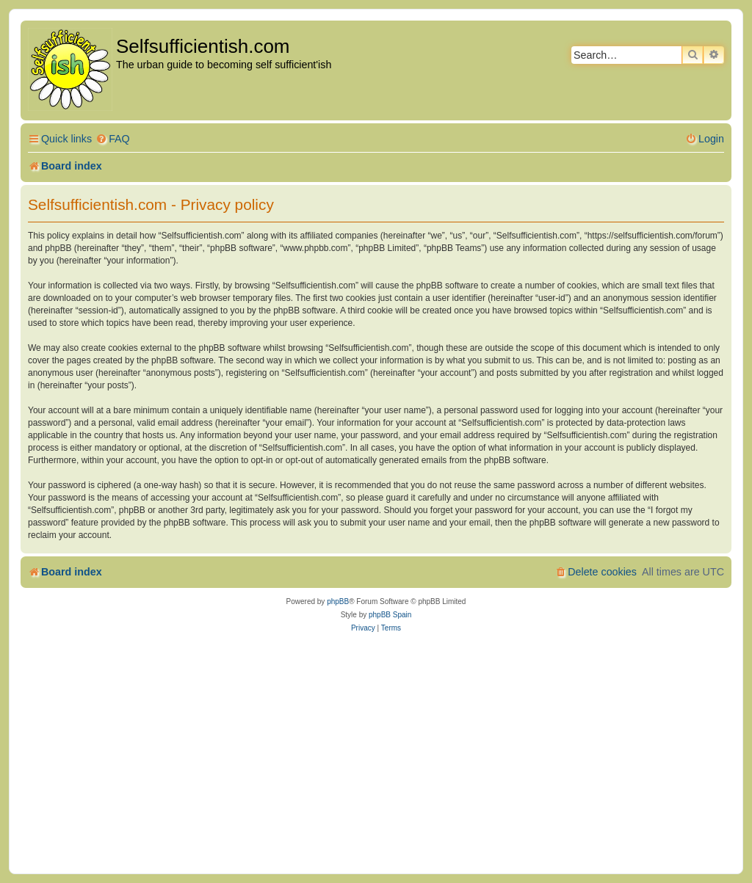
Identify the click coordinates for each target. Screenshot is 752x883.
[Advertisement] (376, 752)
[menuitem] (112, 139)
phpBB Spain (390, 615)
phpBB (338, 601)
